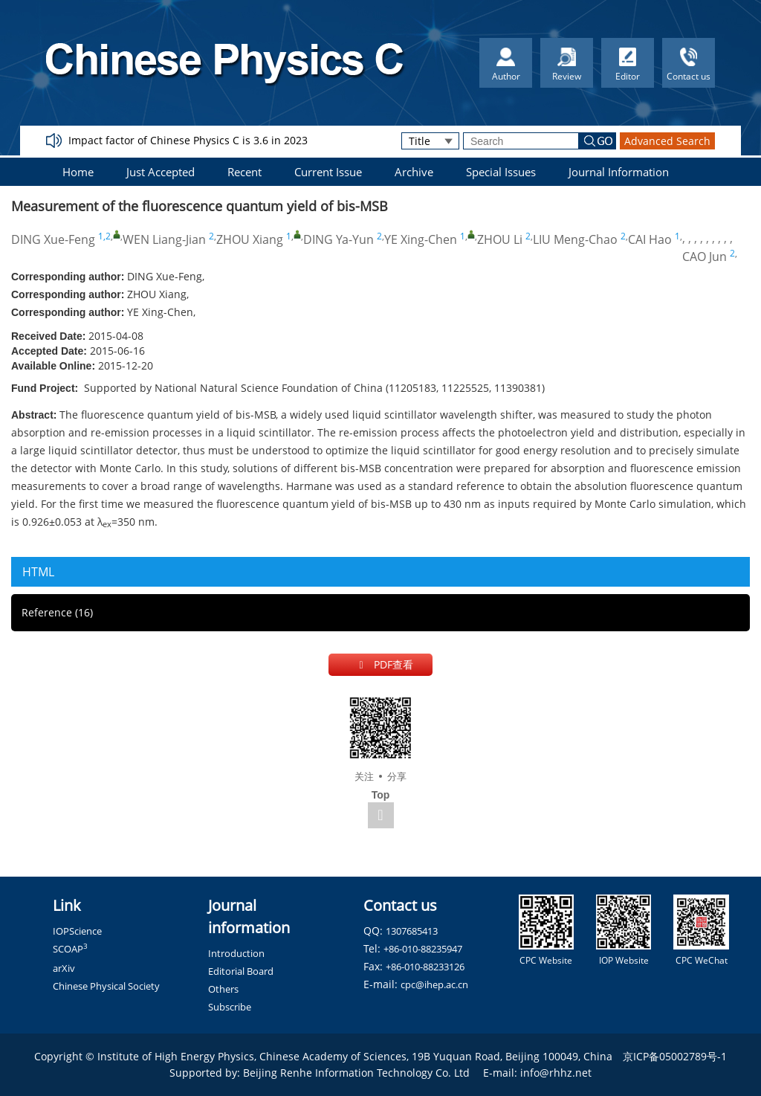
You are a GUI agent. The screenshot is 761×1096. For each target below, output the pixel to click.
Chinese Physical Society (106, 986)
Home (78, 171)
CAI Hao (650, 239)
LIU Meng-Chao (575, 239)
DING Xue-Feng (53, 239)
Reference (57, 612)
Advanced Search (667, 141)
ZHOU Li (499, 239)
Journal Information (619, 171)
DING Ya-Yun (338, 239)
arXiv (64, 968)
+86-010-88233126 (425, 966)
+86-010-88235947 (422, 948)
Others (223, 989)
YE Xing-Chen (420, 239)
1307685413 (412, 931)
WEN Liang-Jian (164, 239)
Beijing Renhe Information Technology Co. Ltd (356, 1073)
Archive (414, 171)
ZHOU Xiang (249, 239)
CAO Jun (704, 256)
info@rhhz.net (556, 1073)
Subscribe (229, 1006)
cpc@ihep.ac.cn (434, 984)
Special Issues (501, 171)
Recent (244, 171)
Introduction (236, 953)
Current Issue (328, 171)
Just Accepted (160, 171)
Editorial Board (240, 971)
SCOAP (70, 948)
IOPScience (77, 931)
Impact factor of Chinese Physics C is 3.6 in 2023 (188, 140)
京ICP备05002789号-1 (675, 1056)
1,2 (104, 236)
